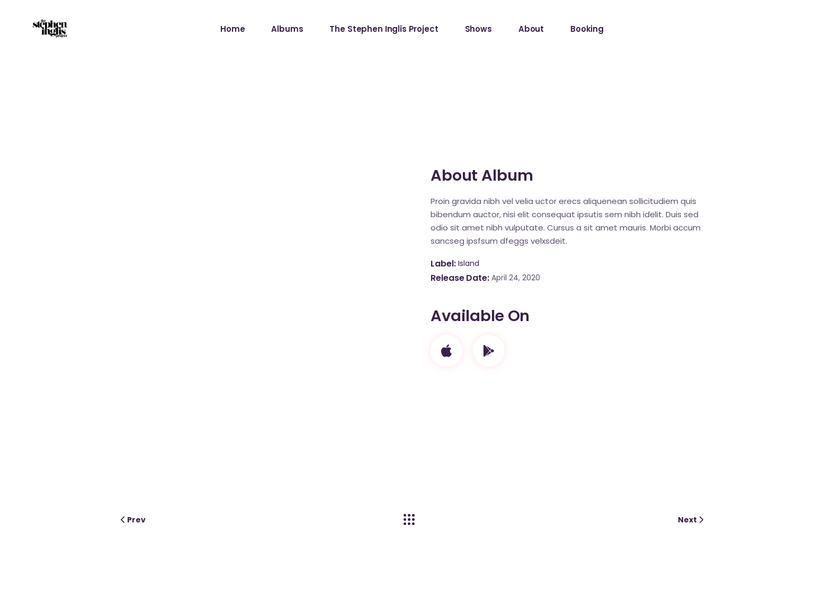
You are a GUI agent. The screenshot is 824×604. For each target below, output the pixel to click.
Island (468, 263)
